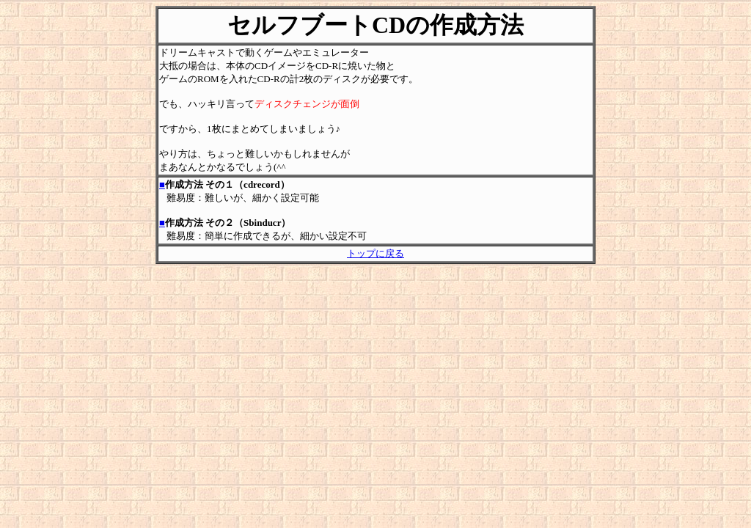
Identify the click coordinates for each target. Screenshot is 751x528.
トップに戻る (375, 253)
